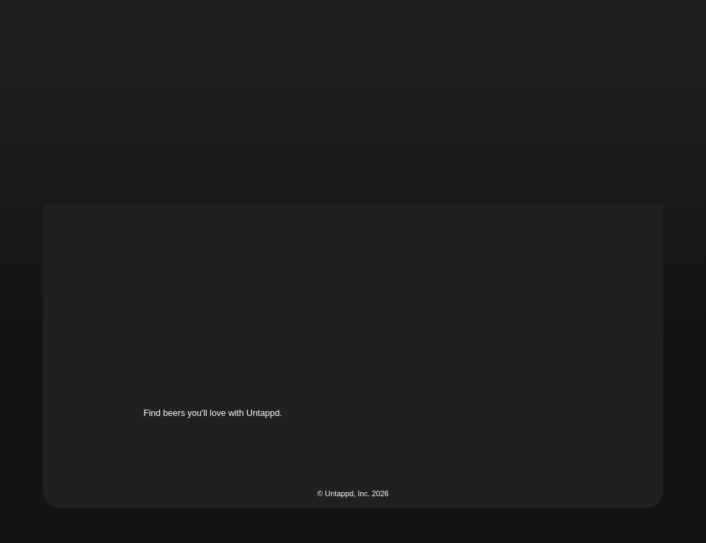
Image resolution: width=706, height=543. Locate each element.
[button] (414, 30)
